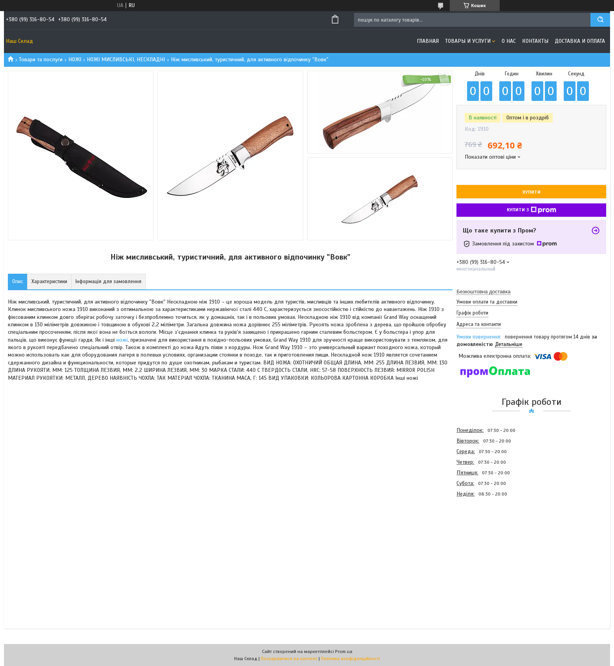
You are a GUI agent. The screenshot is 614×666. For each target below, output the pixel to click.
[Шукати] (600, 20)
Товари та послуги (40, 59)
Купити (531, 192)
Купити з (531, 210)
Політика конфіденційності (350, 658)
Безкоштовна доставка (483, 292)
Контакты (535, 41)
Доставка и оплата (580, 41)
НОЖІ (74, 59)
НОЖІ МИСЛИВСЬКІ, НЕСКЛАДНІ (126, 59)
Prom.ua (343, 651)
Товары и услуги (468, 41)
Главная (428, 41)
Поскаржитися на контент (289, 658)
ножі (122, 340)
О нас (509, 41)
